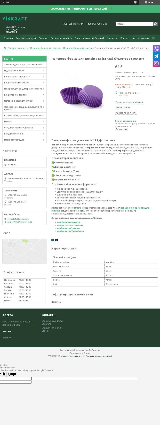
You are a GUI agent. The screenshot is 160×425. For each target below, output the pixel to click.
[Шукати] (155, 24)
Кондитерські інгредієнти (17, 76)
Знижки (43, 38)
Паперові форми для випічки (45, 48)
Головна (8, 38)
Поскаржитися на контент (71, 356)
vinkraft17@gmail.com (18, 219)
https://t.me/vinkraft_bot (20, 222)
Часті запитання (140, 38)
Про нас (124, 38)
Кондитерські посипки (15, 95)
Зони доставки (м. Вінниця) (89, 38)
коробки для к (64, 222)
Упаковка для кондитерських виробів (23, 64)
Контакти (112, 38)
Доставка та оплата (61, 38)
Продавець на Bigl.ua (80, 353)
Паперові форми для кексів (78, 48)
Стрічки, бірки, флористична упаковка (23, 115)
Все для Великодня (13, 134)
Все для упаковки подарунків (18, 127)
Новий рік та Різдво (14, 140)
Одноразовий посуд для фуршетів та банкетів (23, 108)
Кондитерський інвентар (16, 82)
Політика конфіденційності (99, 356)
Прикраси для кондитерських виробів (23, 89)
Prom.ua (96, 350)
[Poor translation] (12, 374)
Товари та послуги (26, 38)
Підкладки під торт (14, 70)
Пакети (8, 121)
